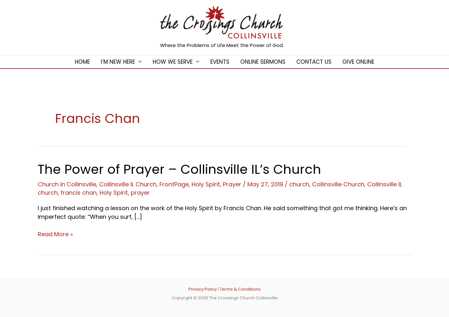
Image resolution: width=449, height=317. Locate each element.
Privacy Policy (202, 289)
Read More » (55, 234)
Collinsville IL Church (128, 184)
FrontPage (174, 184)
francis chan (79, 193)
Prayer (232, 184)
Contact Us (313, 62)
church (299, 184)
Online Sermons (262, 62)
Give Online (358, 62)
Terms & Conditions (240, 289)
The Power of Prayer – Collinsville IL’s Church (179, 169)
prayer (140, 193)
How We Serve (173, 62)
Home (82, 62)
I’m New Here (118, 62)
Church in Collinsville (67, 184)
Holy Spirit (206, 184)
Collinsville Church (338, 184)
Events (219, 62)
